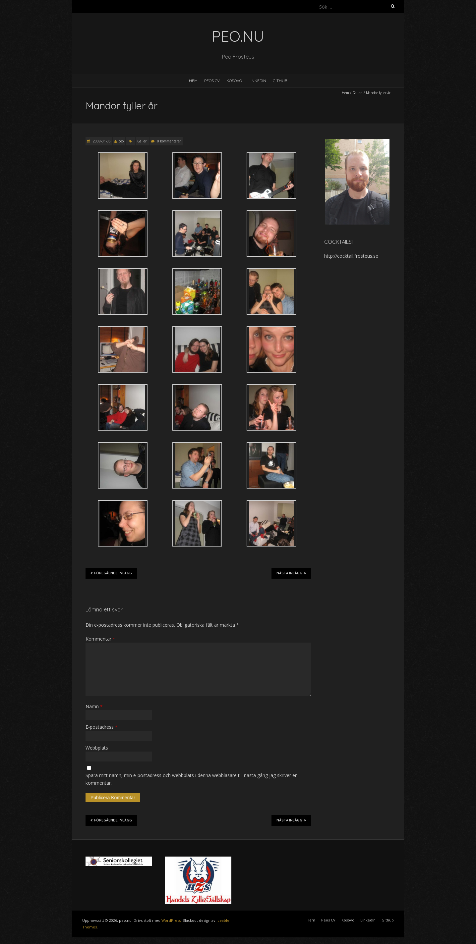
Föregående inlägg (111, 573)
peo (121, 141)
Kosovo (234, 80)
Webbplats (97, 748)
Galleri (357, 92)
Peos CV (212, 80)
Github (280, 80)
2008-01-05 (101, 141)
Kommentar (100, 639)
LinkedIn (257, 80)
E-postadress (101, 727)
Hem (193, 80)
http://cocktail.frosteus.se (351, 256)
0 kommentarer (169, 141)
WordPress (171, 920)
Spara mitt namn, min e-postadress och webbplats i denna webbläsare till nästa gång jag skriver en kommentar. (192, 779)
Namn (94, 706)
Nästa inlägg (291, 573)
